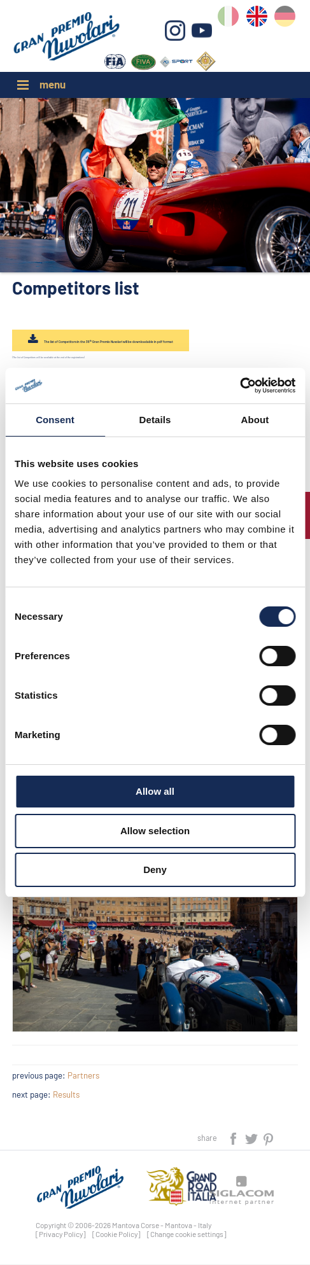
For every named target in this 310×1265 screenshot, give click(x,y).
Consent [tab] (55, 419)
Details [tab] (155, 419)
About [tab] (255, 419)
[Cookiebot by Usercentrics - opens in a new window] (239, 385)
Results (66, 1096)
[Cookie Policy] (116, 1235)
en (260, 20)
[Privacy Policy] (61, 1235)
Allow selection (155, 830)
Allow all (155, 791)
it (232, 20)
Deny (155, 869)
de (287, 20)
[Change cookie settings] (187, 1235)
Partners (83, 1077)
